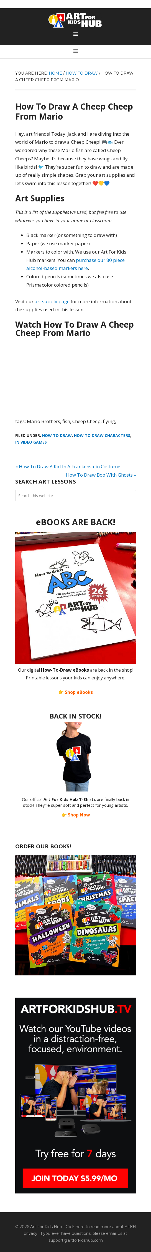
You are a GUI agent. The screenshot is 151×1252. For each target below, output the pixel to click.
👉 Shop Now (75, 815)
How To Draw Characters (102, 435)
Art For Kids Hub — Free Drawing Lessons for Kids (75, 20)
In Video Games (31, 442)
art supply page (52, 301)
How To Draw (57, 435)
